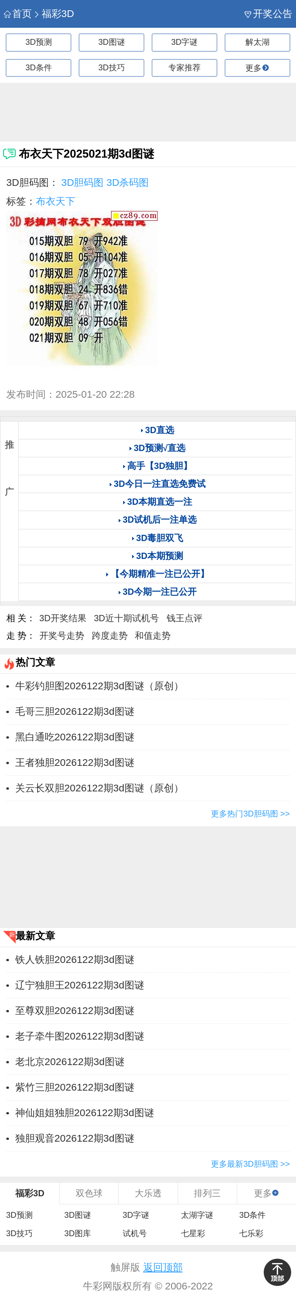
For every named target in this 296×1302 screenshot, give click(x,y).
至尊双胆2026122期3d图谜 (74, 1010)
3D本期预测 (159, 556)
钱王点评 (184, 618)
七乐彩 (251, 1233)
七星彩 (193, 1233)
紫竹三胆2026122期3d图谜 (74, 1087)
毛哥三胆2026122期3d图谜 (74, 711)
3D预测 (39, 42)
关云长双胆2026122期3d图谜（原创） (99, 788)
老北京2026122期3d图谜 (69, 1061)
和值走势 (153, 635)
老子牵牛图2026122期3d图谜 (79, 1036)
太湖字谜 (197, 1215)
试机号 (135, 1233)
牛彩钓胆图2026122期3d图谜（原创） (99, 686)
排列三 (207, 1193)
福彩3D (53, 13)
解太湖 (257, 42)
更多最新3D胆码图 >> (250, 1164)
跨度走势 (110, 635)
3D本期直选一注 (159, 502)
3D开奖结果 (62, 618)
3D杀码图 (128, 182)
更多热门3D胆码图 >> (250, 813)
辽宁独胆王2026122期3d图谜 (79, 985)
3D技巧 (112, 67)
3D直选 (159, 430)
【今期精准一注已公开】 (160, 574)
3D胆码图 (82, 182)
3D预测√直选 (160, 448)
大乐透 (148, 1193)
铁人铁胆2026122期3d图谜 (74, 959)
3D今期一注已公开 (160, 592)
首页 (18, 13)
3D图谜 (112, 42)
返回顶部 (163, 1267)
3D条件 (39, 67)
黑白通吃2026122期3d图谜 (74, 737)
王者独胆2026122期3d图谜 (74, 762)
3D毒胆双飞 (159, 538)
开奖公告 (268, 13)
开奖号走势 (61, 635)
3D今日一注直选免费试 (160, 484)
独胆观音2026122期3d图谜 (74, 1138)
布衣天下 (55, 201)
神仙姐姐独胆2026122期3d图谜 (84, 1112)
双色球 (89, 1193)
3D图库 (77, 1233)
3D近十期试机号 (126, 618)
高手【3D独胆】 (159, 466)
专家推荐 (184, 67)
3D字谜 (184, 42)
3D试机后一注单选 (160, 519)
